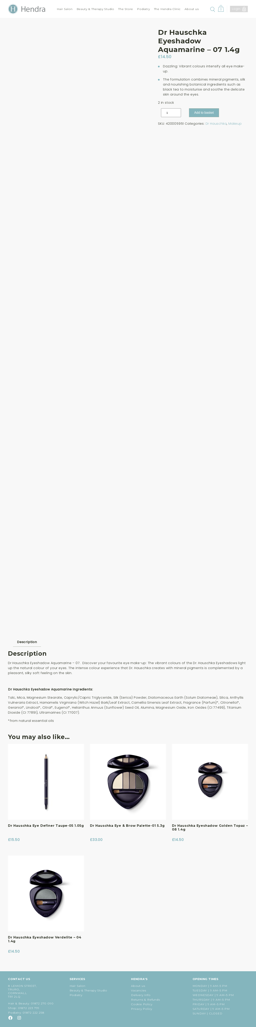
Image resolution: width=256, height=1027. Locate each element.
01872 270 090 (42, 1003)
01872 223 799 (28, 1008)
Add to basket (204, 112)
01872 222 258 (33, 1012)
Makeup (235, 123)
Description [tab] (27, 642)
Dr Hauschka (216, 123)
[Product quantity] (171, 112)
